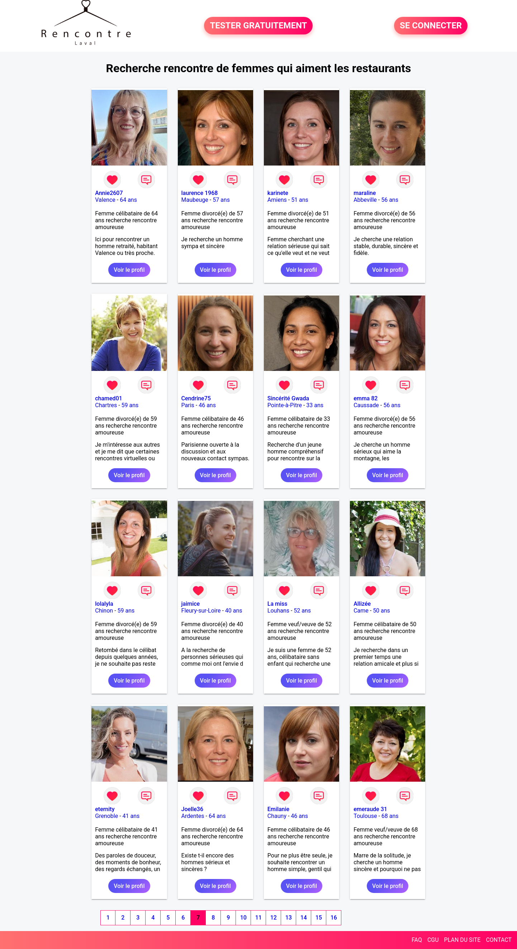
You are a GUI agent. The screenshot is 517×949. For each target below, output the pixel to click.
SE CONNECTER (431, 26)
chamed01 (108, 398)
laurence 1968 (199, 193)
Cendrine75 (196, 398)
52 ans (302, 610)
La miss (277, 603)
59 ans (130, 405)
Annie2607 (109, 193)
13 (288, 917)
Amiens (277, 199)
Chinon (104, 610)
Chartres (106, 405)
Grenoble (106, 816)
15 (319, 917)
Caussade (366, 405)
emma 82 (366, 398)
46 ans (207, 405)
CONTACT (499, 939)
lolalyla (104, 603)
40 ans (233, 610)
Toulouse (365, 816)
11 (258, 917)
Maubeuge (194, 199)
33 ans (314, 405)
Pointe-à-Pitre (284, 405)
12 (273, 917)
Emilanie (278, 809)
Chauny (276, 816)
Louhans (278, 610)
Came (361, 610)
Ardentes (192, 816)
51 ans (299, 199)
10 (243, 917)
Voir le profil (129, 269)
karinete (277, 193)
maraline (365, 193)
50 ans (381, 610)
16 (334, 917)
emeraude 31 (370, 809)
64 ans (128, 199)
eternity (104, 809)
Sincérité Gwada (288, 398)
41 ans (131, 816)
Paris (187, 405)
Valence (105, 199)
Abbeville (365, 199)
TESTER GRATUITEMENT (258, 26)
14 (303, 917)
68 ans (390, 816)
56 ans (389, 199)
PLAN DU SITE (462, 939)
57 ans (221, 199)
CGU (433, 939)
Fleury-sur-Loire (201, 610)
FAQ (417, 939)
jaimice (190, 603)
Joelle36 (192, 809)
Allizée (362, 603)
